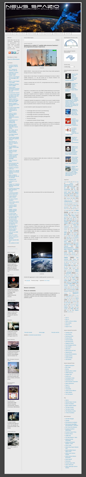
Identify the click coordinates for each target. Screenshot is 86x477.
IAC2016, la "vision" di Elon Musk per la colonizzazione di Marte (71, 140)
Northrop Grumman (68, 260)
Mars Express (69, 244)
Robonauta (68, 461)
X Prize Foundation (69, 412)
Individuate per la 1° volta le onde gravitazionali (13, 121)
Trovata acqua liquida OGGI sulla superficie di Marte (14, 139)
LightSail (68, 238)
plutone (76, 269)
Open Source (74, 262)
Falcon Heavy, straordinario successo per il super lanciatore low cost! (14, 89)
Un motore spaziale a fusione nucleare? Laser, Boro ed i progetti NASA (71, 131)
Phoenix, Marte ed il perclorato (13, 237)
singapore (66, 286)
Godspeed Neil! (12, 179)
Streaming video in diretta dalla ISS (13, 226)
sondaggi (68, 289)
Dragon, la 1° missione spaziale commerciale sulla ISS (14, 185)
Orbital (66, 265)
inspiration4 (66, 226)
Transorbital (68, 388)
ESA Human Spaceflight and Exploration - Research (71, 425)
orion (72, 265)
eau (69, 208)
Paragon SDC (68, 374)
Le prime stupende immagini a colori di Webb (13, 66)
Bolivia (77, 195)
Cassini (76, 196)
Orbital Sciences (69, 372)
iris (73, 227)
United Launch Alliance (70, 390)
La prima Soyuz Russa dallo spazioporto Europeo (14, 190)
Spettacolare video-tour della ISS (13, 223)
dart (71, 205)
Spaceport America (68, 291)
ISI (70, 229)
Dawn (75, 205)
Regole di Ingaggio (32, 33)
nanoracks (75, 255)
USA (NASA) (68, 359)
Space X (67, 385)
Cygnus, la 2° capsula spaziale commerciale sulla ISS (14, 172)
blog (73, 193)
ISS (15, 33)
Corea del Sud (67, 204)
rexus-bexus (75, 276)
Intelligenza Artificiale (58, 33)
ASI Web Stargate (69, 418)
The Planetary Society (70, 411)
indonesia (69, 224)
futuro (73, 215)
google (70, 220)
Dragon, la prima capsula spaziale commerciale (13, 211)
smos (75, 286)
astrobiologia (67, 189)
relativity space (67, 276)
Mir (77, 254)
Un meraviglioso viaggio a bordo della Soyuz (14, 147)
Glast (71, 218)
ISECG (67, 400)
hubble (66, 223)
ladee (67, 237)
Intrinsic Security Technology (69, 440)
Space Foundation (69, 403)
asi (64, 187)
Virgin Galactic (68, 392)
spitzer (70, 295)
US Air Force (67, 302)
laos (71, 237)
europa (48, 280)
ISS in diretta (68, 323)
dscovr (65, 208)
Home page (9, 33)
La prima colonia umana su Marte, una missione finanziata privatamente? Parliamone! (71, 122)
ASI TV (67, 317)
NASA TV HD (68, 326)
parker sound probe (72, 266)
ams (77, 181)
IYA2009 (75, 232)
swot (73, 298)
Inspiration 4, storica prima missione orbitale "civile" (13, 74)
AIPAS (73, 181)
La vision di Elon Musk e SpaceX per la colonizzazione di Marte (14, 109)
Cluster (65, 199)
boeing (71, 195)
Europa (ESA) (68, 338)
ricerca (67, 277)
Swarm (65, 298)
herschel (74, 221)
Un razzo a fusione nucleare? (13, 199)
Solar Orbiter (72, 288)
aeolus (65, 181)
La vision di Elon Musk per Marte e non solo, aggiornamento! (14, 96)
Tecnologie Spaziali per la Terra (13, 135)
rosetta (74, 279)
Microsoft (73, 254)
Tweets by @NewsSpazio (13, 59)
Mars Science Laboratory (71, 249)
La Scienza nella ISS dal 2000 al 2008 (14, 217)
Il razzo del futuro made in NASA (13, 196)
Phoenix (66, 268)
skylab (71, 286)
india (77, 223)
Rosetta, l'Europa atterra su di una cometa (13, 151)
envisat (66, 210)
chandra (68, 198)
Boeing (67, 369)
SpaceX (75, 293)
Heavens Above (69, 433)
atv (75, 189)
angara (71, 183)
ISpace (75, 229)
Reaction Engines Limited (71, 274)
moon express (68, 255)
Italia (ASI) (67, 348)
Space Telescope (69, 464)
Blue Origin (68, 367)
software (66, 288)
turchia (72, 299)
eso (70, 212)
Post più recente (28, 332)
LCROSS (76, 237)
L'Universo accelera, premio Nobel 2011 (13, 193)
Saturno (76, 280)
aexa (69, 181)
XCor (68, 310)
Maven (65, 252)
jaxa (65, 234)
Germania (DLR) (69, 341)
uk (66, 301)
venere (67, 304)
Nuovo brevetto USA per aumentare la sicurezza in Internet (13, 164)
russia (65, 280)
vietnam (71, 305)
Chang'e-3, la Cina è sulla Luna (13, 168)
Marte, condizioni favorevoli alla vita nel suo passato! (14, 176)
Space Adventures (69, 383)
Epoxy (72, 210)
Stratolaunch (68, 296)
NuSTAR (75, 260)
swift (69, 298)
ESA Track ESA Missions (71, 427)
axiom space (67, 192)
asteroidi (73, 187)
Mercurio (73, 252)
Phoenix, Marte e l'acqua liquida (13, 229)
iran (70, 227)
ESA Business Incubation (71, 422)
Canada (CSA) (68, 332)
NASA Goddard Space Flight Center (70, 451)
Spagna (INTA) (68, 356)
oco (65, 262)
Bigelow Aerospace (69, 365)
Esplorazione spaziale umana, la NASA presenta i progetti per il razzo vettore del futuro (71, 87)
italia (65, 232)
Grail (75, 220)
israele (65, 231)
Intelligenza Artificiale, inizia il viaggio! (14, 85)
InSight (74, 224)
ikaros (72, 223)
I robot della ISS (21, 33)
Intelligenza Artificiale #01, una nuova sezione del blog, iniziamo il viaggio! (71, 113)
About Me (68, 33)
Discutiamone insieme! (14, 92)
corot (73, 204)
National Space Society (70, 402)
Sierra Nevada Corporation (71, 381)
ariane (65, 186)
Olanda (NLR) (68, 352)
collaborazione (68, 201)
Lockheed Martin (67, 240)
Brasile (66, 196)
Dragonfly (74, 207)
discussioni (66, 207)
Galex (69, 217)
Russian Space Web (70, 463)
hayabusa (66, 221)
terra (77, 298)
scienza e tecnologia (71, 282)
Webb (71, 308)
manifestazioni (67, 243)
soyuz (73, 289)
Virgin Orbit (74, 307)
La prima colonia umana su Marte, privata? (13, 206)
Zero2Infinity (69, 311)
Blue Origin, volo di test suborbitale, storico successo (13, 131)
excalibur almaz (74, 214)
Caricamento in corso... (13, 248)
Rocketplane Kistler (69, 378)
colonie (65, 202)
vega (77, 302)
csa (67, 205)
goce (65, 220)
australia (65, 190)
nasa (66, 257)
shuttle (70, 283)
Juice (71, 234)
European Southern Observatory (69, 429)
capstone (71, 196)
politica (76, 271)
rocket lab (66, 279)
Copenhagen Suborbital (72, 202)
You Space (41, 33)
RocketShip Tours (69, 379)
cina (73, 198)
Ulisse (70, 301)
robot (73, 277)
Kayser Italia (70, 235)
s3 (72, 280)
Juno (75, 234)
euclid (75, 212)
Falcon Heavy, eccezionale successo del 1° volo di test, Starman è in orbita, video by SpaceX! (71, 160)
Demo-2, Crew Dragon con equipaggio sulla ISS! (14, 78)
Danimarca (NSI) (69, 336)
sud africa (75, 296)
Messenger (66, 254)
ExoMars (66, 215)
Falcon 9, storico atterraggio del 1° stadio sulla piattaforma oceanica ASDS (14, 116)
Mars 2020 (75, 243)
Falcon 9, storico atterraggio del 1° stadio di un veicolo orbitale (13, 126)
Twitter (77, 299)
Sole (77, 288)
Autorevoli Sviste (73, 190)
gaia (65, 217)
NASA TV (67, 324)
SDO (65, 283)
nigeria (74, 259)
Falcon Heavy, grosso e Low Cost (14, 202)
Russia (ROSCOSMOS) (71, 354)
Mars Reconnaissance (71, 246)
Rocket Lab (68, 376)
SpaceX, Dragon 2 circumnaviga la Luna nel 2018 (14, 104)
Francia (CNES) (69, 339)
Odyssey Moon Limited (70, 370)
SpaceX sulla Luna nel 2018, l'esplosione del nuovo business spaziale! (71, 77)
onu (68, 262)
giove (65, 218)
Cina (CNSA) (68, 334)
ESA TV (67, 319)
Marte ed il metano (13, 235)
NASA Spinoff (68, 459)
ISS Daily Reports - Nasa (71, 437)
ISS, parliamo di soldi (14, 243)
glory (76, 218)
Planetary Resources (68, 269)
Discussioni (48, 33)
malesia (74, 241)
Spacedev (67, 387)
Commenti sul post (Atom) (35, 335)
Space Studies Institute (70, 405)
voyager (65, 308)
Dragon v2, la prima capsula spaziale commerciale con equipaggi (13, 156)
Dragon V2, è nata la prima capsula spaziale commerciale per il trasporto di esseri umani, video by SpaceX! (71, 150)
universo (74, 301)
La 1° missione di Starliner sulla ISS (13, 70)
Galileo (74, 217)
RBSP (77, 273)
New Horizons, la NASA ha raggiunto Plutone (13, 143)
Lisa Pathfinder (74, 238)
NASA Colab (68, 445)
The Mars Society (69, 407)
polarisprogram (69, 271)
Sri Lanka (76, 295)
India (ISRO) (68, 347)
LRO (75, 240)
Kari (65, 235)
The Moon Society (69, 409)
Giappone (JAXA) (69, 343)
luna (65, 241)
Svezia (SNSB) (68, 357)
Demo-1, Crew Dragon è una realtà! (14, 82)
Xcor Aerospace (69, 394)
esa (45, 280)
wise (77, 308)
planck (74, 268)
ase (76, 186)
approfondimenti (68, 185)
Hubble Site (68, 435)
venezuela (72, 304)
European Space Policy (70, 432)
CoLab (75, 199)
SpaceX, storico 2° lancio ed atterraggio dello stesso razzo (13, 100)
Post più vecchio (55, 332)
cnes (70, 199)
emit (77, 208)
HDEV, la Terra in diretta (71, 321)
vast (74, 302)
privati (68, 273)
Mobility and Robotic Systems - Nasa (70, 443)
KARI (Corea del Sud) (70, 350)
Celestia (67, 420)
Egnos (73, 208)
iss (71, 231)
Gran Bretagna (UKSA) (70, 345)
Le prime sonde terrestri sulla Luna (13, 214)
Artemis (71, 186)
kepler (77, 235)
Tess (68, 299)
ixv (71, 232)
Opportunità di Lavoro (70, 263)
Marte (71, 251)
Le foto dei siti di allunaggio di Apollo (13, 220)
